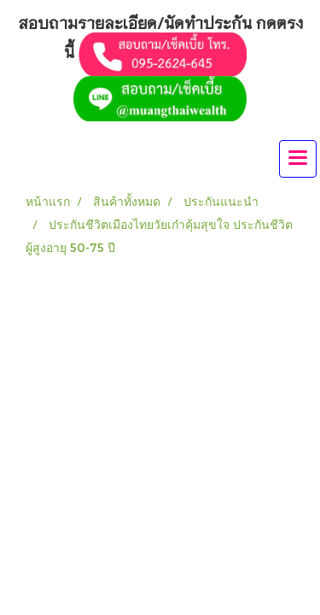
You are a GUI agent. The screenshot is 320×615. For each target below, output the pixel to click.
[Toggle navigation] (298, 159)
